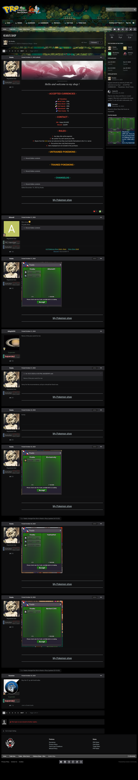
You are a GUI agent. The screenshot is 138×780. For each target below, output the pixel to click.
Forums (18, 23)
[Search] (114, 10)
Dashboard (30, 23)
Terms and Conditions (55, 746)
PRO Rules (56, 23)
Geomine (11, 676)
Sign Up (128, 23)
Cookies (21, 762)
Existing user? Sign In (116, 23)
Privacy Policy (53, 744)
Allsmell (11, 217)
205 (11, 87)
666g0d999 (11, 331)
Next (22, 51)
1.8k (11, 251)
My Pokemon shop (62, 200)
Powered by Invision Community (128, 762)
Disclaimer (52, 742)
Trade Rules (96, 746)
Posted (29, 57)
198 (11, 361)
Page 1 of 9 (34, 51)
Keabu (13, 41)
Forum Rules (81, 23)
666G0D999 (46, 373)
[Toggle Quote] (24, 373)
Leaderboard (43, 23)
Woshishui (116, 53)
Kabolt (130, 47)
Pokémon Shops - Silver (29, 43)
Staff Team (69, 23)
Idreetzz (130, 53)
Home (8, 23)
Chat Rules (96, 744)
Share (84, 42)
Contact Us (14, 762)
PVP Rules (96, 748)
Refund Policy (53, 748)
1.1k (11, 705)
